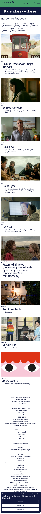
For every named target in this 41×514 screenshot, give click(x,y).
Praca (20, 472)
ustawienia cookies (7, 463)
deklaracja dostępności (20, 478)
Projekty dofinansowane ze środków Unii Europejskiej (20, 489)
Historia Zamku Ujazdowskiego (20, 450)
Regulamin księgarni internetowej (20, 456)
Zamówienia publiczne (20, 485)
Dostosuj (20, 501)
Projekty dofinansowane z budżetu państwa (20, 487)
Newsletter (20, 465)
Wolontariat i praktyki (20, 474)
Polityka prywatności (20, 480)
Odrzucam (20, 505)
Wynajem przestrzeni (20, 469)
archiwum (20, 461)
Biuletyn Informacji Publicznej (20, 483)
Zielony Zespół (20, 452)
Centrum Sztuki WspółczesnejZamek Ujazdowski (9, 4)
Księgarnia (20, 458)
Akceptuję (20, 509)
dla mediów (20, 467)
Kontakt (20, 447)
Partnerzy (20, 454)
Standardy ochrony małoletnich (20, 476)
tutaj (8, 498)
